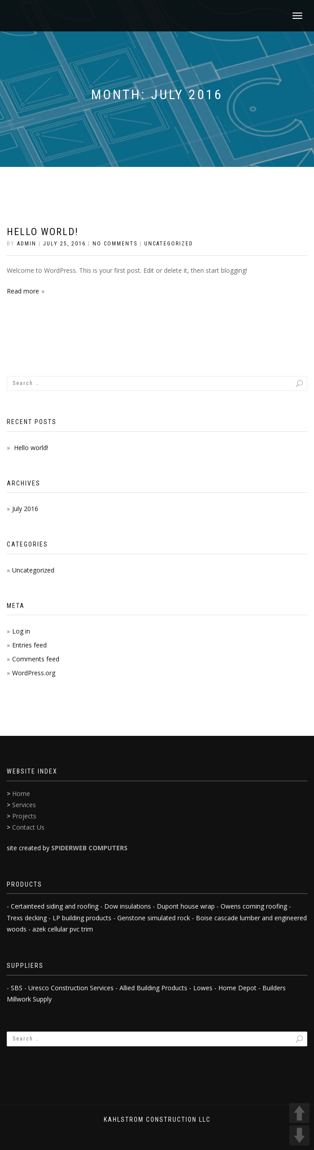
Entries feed (29, 645)
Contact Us (28, 827)
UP (299, 1113)
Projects (24, 816)
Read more (23, 291)
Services (24, 804)
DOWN (299, 1135)
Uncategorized (168, 243)
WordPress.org (33, 673)
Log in (21, 631)
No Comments (115, 243)
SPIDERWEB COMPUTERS (89, 848)
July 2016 (25, 508)
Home (21, 793)
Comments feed (35, 659)
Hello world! (43, 231)
